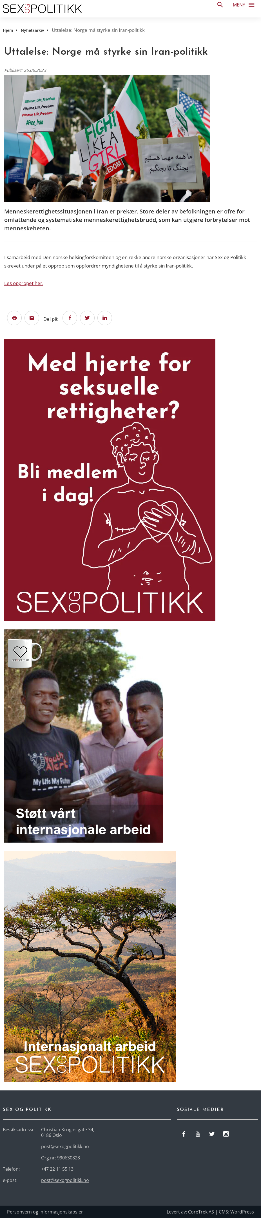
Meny (245, 4)
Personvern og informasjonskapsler (45, 1212)
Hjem (8, 30)
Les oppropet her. (23, 283)
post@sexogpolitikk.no (65, 1180)
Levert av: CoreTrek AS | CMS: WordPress (210, 1212)
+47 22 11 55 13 (57, 1169)
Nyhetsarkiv (32, 30)
